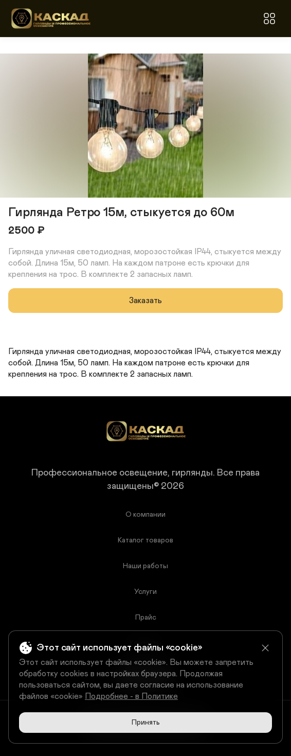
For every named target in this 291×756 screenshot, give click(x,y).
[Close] (265, 648)
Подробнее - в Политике (131, 696)
